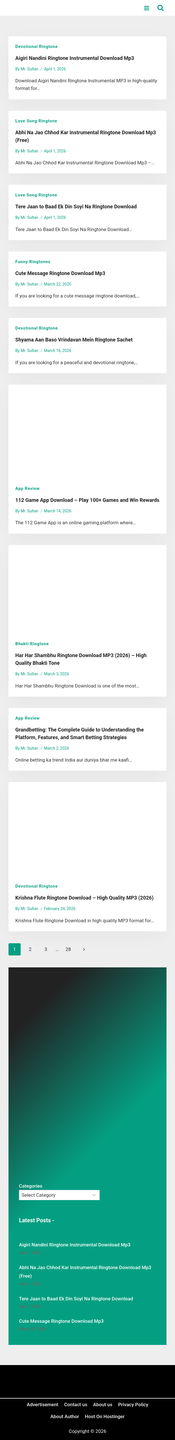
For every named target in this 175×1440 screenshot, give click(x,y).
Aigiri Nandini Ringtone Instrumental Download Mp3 (74, 58)
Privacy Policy (133, 1404)
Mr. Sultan (30, 69)
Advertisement (42, 1404)
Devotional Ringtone (36, 46)
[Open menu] (146, 7)
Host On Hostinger (105, 1416)
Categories (30, 1186)
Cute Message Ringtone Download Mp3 (60, 273)
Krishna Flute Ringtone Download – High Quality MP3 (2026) (84, 898)
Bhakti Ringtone (32, 643)
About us (102, 1404)
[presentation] (87, 431)
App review (27, 488)
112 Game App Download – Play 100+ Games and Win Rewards (87, 500)
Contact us (75, 1404)
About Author (64, 1416)
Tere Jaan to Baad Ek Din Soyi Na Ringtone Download (76, 206)
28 (68, 949)
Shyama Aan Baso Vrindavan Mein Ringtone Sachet (74, 340)
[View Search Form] (161, 8)
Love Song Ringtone (36, 120)
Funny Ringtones (32, 261)
